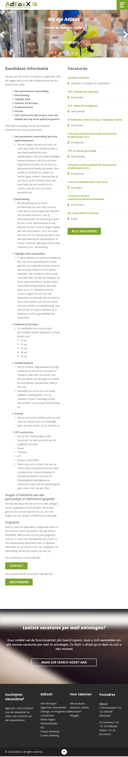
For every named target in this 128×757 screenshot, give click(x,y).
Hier (7, 708)
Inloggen (74, 716)
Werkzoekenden (49, 724)
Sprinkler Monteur (78, 78)
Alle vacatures (84, 232)
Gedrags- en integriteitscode (55, 712)
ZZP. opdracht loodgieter (83, 106)
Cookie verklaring (50, 736)
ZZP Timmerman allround (83, 92)
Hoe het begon (49, 704)
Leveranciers (47, 716)
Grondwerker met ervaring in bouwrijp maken (95, 120)
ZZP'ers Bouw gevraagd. (82, 151)
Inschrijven (75, 712)
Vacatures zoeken (79, 708)
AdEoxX (46, 695)
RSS (43, 728)
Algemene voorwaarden (53, 708)
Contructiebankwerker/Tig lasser (88, 182)
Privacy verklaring (50, 732)
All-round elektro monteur (83, 213)
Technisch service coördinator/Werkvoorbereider (86, 198)
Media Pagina (48, 720)
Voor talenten (81, 695)
